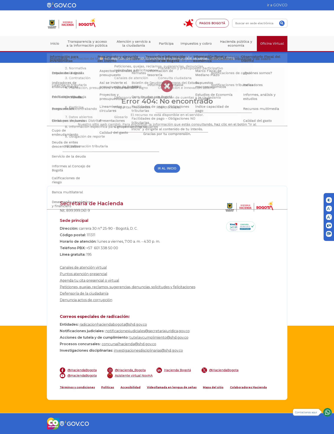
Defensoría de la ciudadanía (84, 293)
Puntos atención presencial (83, 274)
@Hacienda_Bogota (126, 370)
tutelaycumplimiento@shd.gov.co (158, 337)
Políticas (107, 387)
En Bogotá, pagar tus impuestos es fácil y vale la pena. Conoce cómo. (170, 57)
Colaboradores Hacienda (248, 387)
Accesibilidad (130, 387)
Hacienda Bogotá (173, 370)
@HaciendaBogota (78, 370)
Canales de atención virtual (83, 267)
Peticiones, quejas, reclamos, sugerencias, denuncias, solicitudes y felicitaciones (127, 287)
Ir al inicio (167, 168)
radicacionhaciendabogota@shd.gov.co (113, 324)
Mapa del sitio (213, 387)
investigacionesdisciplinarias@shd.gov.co (148, 350)
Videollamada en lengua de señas (172, 387)
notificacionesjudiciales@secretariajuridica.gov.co (147, 331)
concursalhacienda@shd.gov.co (129, 344)
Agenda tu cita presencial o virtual (89, 280)
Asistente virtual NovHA (130, 375)
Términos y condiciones (77, 387)
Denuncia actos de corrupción (86, 300)
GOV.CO (280, 5)
